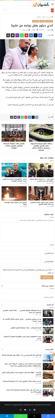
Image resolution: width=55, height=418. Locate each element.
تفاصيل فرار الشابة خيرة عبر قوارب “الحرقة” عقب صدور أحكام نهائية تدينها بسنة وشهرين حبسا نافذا (22, 365)
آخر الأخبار (49, 21)
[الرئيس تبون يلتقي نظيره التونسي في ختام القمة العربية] (40, 193)
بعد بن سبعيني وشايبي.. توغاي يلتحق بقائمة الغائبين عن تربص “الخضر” (22, 320)
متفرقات (38, 17)
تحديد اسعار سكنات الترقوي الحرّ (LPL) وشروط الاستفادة (22, 381)
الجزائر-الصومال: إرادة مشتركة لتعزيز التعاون (26, 328)
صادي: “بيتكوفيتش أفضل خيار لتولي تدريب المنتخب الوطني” (15, 180)
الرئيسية (50, 17)
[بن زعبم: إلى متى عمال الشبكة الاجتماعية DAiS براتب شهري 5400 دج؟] (48, 392)
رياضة (42, 21)
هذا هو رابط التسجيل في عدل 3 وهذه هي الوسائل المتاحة (21, 355)
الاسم (52, 245)
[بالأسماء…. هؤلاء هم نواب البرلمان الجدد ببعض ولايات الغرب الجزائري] (48, 375)
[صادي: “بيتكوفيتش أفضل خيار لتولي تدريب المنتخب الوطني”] (14, 170)
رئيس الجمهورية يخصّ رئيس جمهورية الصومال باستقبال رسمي (22, 337)
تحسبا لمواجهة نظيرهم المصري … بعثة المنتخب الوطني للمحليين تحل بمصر (22, 311)
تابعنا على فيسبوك (48, 297)
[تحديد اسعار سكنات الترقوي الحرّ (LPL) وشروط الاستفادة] (48, 384)
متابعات (44, 17)
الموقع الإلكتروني (48, 261)
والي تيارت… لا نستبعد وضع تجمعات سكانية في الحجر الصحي (41, 180)
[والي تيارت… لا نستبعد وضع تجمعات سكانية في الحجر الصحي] (40, 170)
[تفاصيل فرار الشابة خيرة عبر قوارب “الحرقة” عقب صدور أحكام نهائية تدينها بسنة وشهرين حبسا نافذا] (48, 366)
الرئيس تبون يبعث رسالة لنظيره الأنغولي (38, 10)
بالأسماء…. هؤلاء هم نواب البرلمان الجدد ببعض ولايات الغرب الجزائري (21, 373)
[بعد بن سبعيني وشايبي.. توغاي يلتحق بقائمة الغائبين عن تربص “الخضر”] (48, 322)
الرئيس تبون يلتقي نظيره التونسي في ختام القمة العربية (41, 203)
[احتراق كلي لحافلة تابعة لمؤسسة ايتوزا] (14, 193)
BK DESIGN (47, 405)
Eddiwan (49, 30)
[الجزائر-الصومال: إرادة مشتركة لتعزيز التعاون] (48, 330)
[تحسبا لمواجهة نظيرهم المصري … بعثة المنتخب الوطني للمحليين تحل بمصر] (48, 313)
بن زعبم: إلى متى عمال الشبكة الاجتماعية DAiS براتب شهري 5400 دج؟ (23, 391)
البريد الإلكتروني (49, 253)
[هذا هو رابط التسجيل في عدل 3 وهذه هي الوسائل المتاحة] (48, 358)
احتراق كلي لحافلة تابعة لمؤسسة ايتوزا (15, 203)
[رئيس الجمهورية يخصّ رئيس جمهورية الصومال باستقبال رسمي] (48, 339)
